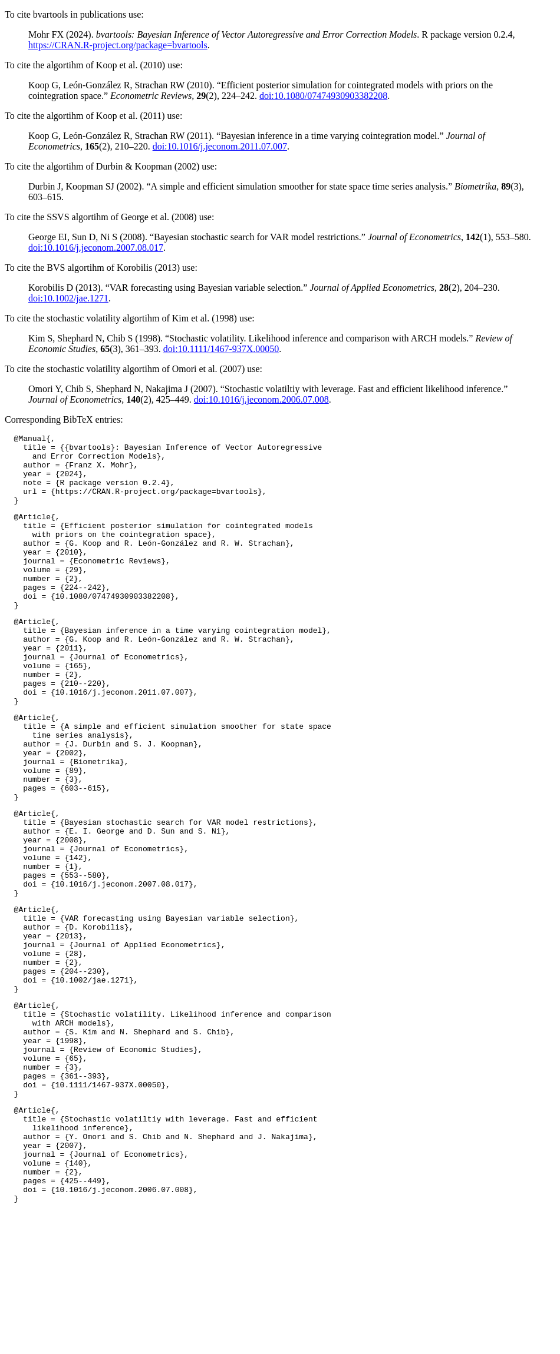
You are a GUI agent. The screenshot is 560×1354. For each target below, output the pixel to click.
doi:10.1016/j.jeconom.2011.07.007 (220, 146)
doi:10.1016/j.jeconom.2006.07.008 (261, 399)
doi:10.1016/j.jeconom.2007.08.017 (95, 248)
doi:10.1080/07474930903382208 (323, 96)
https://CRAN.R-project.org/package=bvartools (117, 45)
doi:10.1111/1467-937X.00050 (221, 349)
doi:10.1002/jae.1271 (68, 298)
